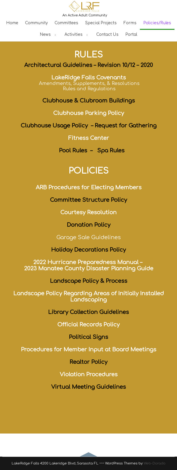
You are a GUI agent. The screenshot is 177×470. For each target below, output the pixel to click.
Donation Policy (88, 225)
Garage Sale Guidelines (88, 237)
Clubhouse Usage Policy (54, 126)
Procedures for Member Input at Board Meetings (88, 349)
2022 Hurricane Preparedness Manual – (88, 262)
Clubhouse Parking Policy (88, 113)
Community (36, 23)
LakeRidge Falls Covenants (88, 78)
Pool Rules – (75, 151)
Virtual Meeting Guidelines (88, 387)
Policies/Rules (157, 23)
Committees (66, 23)
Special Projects (101, 23)
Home (12, 23)
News (49, 34)
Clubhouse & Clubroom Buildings (88, 101)
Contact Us (107, 34)
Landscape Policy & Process (88, 281)
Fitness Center (88, 138)
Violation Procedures (89, 374)
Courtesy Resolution (88, 212)
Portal (131, 34)
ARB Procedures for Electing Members (89, 187)
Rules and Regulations (89, 88)
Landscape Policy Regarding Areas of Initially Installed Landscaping (88, 296)
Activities (77, 34)
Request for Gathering (125, 126)
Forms (130, 23)
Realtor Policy (88, 362)
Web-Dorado (154, 463)
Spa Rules (110, 151)
